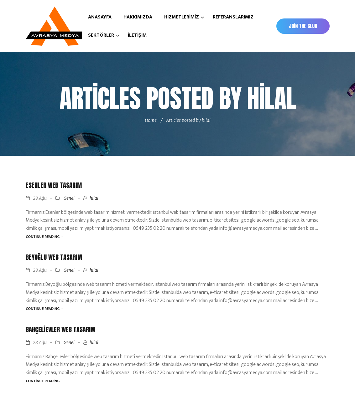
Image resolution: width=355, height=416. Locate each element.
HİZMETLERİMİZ (182, 17)
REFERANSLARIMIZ (233, 17)
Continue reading (45, 237)
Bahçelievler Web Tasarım (60, 329)
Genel (69, 198)
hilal (94, 198)
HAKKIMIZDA (137, 17)
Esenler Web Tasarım (54, 185)
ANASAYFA (100, 17)
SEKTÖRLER (101, 35)
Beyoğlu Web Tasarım (54, 257)
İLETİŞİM (137, 35)
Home (151, 120)
